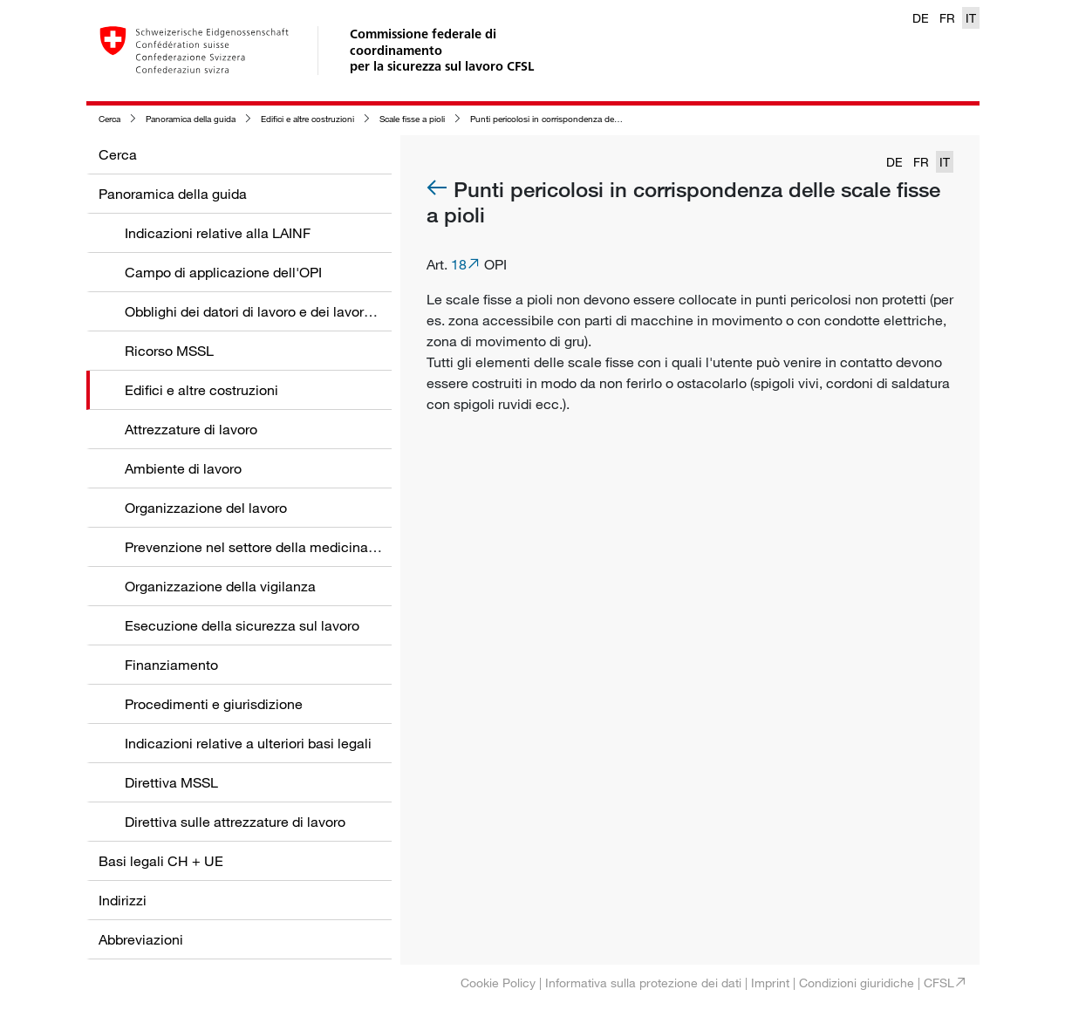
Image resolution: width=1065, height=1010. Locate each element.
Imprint (770, 982)
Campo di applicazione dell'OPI (223, 272)
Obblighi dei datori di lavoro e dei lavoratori (258, 311)
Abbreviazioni (141, 939)
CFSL (939, 982)
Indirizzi (123, 900)
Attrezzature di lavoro (191, 429)
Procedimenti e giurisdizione (214, 704)
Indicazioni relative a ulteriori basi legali (248, 743)
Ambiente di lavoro (183, 468)
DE (920, 17)
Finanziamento (171, 664)
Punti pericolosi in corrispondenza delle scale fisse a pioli (579, 119)
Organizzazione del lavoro (206, 507)
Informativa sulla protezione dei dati (643, 982)
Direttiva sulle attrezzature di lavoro (235, 821)
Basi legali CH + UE (161, 861)
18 (459, 264)
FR (947, 17)
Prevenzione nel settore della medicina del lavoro (279, 547)
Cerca (109, 119)
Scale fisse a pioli (412, 119)
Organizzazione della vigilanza (220, 586)
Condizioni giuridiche (856, 982)
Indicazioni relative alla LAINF (218, 233)
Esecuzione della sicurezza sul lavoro (242, 625)
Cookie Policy (498, 982)
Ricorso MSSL (169, 350)
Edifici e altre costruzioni (307, 119)
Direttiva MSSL (171, 782)
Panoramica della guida (191, 119)
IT (971, 17)
